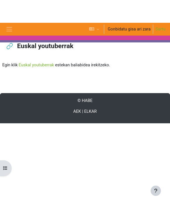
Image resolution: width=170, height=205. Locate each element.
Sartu (160, 29)
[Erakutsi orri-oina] (156, 191)
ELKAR (90, 111)
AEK (77, 111)
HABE (87, 100)
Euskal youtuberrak (36, 64)
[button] (94, 29)
